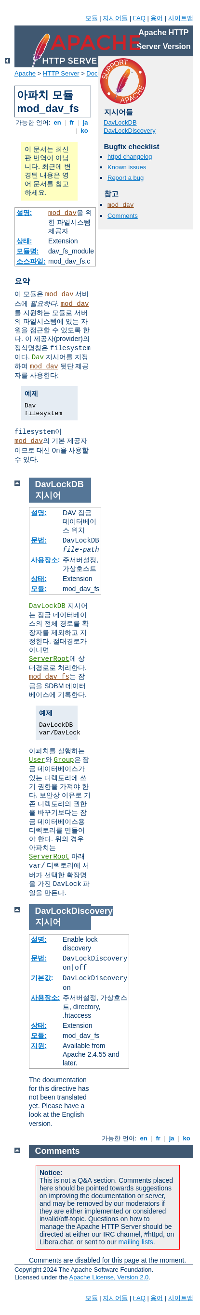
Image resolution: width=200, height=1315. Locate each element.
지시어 (48, 495)
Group (64, 760)
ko (84, 130)
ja (85, 122)
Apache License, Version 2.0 (108, 1277)
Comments (122, 215)
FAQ (139, 18)
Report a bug (125, 177)
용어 (156, 18)
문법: (39, 540)
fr (72, 122)
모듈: (39, 589)
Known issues (126, 167)
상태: (24, 241)
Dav (38, 357)
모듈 (91, 18)
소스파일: (31, 261)
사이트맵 (180, 18)
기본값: (42, 978)
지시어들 (115, 18)
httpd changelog (129, 156)
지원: (39, 1045)
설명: (24, 212)
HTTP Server (61, 73)
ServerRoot (49, 659)
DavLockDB (120, 122)
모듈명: (27, 251)
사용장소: (45, 560)
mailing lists (135, 1242)
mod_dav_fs (49, 677)
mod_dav (62, 213)
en (57, 122)
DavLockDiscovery (130, 130)
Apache (25, 73)
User (37, 760)
